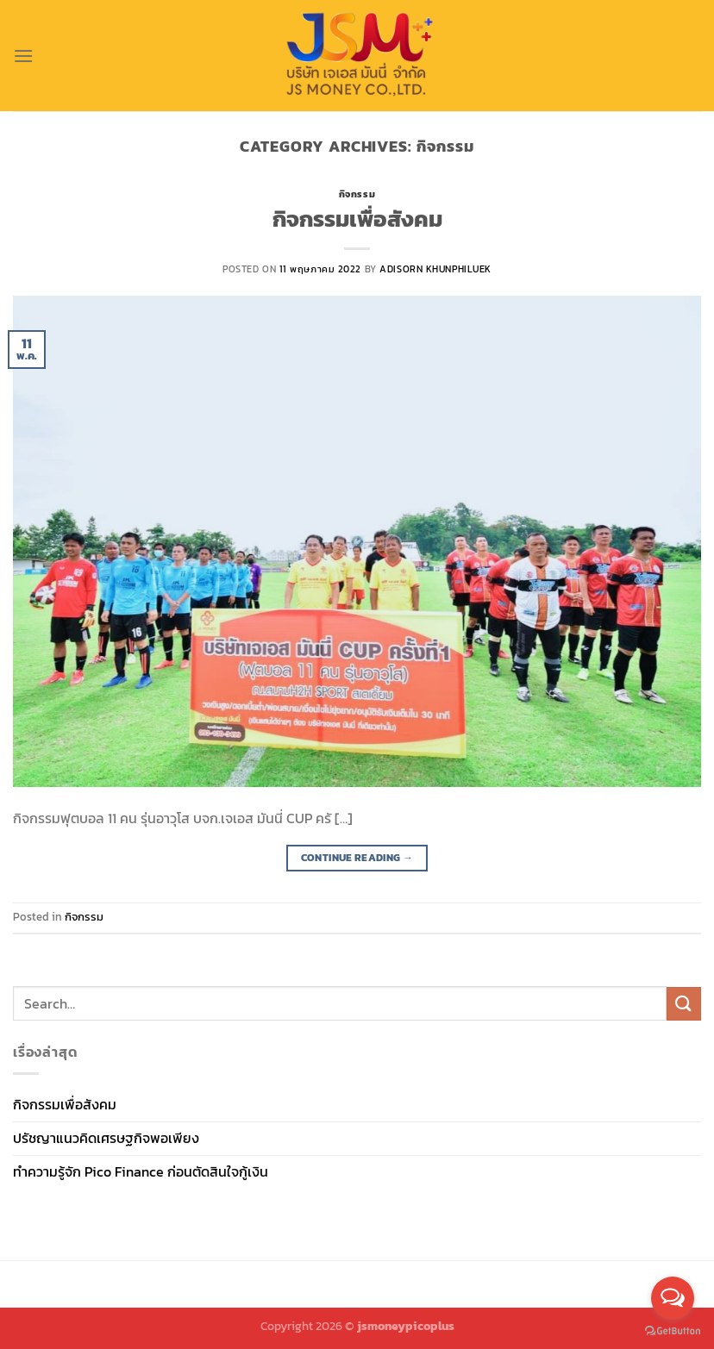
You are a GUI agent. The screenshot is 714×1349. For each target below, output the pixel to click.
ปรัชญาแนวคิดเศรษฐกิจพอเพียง (106, 1137)
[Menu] (23, 55)
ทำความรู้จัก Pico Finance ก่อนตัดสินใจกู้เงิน (140, 1171)
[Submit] (684, 1004)
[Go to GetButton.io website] (672, 1331)
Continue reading (357, 858)
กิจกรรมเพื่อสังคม (357, 219)
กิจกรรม (357, 194)
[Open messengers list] (672, 1298)
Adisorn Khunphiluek (435, 269)
